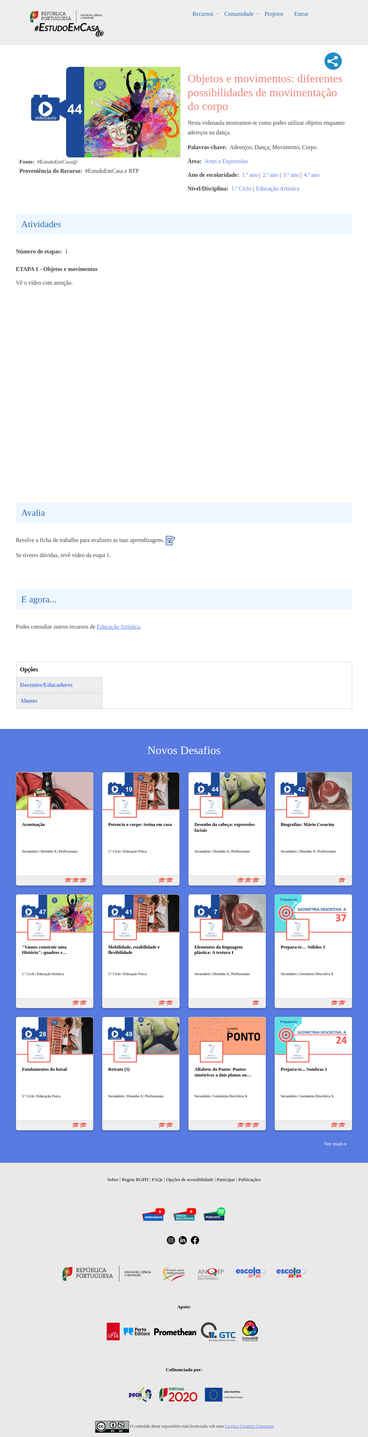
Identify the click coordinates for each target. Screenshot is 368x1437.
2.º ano (270, 175)
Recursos (203, 14)
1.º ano (250, 175)
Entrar (301, 14)
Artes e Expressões (226, 161)
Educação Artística (277, 188)
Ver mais (333, 1143)
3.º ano (291, 175)
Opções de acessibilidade (189, 1179)
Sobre (112, 1179)
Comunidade (239, 14)
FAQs (157, 1179)
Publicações (249, 1179)
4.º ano (311, 175)
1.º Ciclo (241, 188)
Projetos (273, 14)
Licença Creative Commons (249, 1426)
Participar (226, 1179)
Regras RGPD (135, 1179)
